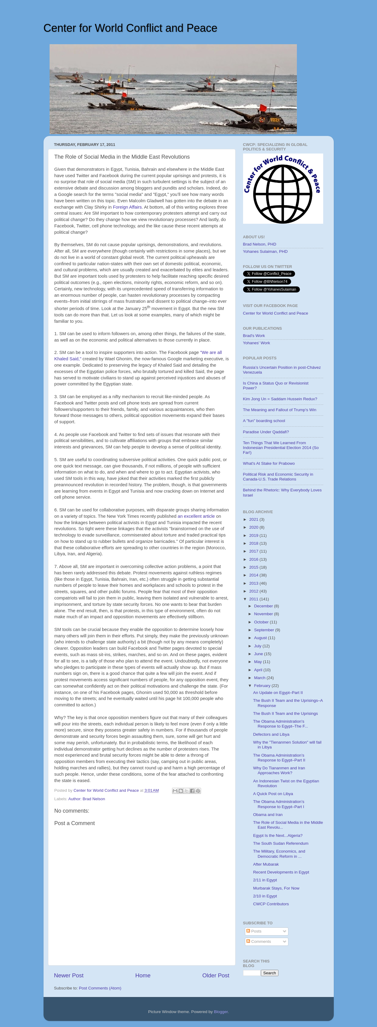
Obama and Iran (268, 814)
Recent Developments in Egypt (281, 872)
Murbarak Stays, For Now (276, 888)
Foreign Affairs (127, 207)
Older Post (215, 975)
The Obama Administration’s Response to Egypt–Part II (279, 757)
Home (143, 975)
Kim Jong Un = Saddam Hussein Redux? (280, 399)
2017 (254, 551)
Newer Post (69, 975)
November (264, 614)
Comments (258, 941)
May (258, 661)
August (261, 638)
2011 (254, 599)
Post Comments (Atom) (100, 988)
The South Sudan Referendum (280, 843)
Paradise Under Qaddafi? (266, 432)
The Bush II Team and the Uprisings (285, 713)
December (264, 606)
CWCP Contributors (271, 904)
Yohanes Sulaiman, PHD (265, 251)
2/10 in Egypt (265, 896)
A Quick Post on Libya (273, 793)
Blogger (221, 1011)
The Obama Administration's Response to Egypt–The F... (280, 723)
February (263, 685)
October (262, 622)
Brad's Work (254, 335)
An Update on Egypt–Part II (278, 692)
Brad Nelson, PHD (259, 244)
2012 (254, 591)
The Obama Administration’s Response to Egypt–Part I (278, 804)
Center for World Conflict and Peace (131, 28)
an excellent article (196, 516)
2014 (254, 575)
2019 (254, 535)
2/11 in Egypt (265, 880)
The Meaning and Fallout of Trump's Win (280, 410)
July (258, 646)
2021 (254, 519)
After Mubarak (266, 864)
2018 (254, 543)
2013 (254, 583)
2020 (254, 527)
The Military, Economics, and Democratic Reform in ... (279, 853)
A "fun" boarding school (264, 420)
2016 (254, 559)
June (259, 654)
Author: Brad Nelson (86, 799)
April (259, 670)
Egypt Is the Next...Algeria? (278, 835)
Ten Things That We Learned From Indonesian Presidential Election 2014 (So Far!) (281, 448)
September (264, 630)
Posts (254, 931)
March (260, 677)
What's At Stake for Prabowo (269, 463)
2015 (254, 567)
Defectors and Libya (271, 734)
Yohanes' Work (256, 343)
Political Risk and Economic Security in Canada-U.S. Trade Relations (278, 476)
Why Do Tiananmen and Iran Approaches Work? (279, 770)
